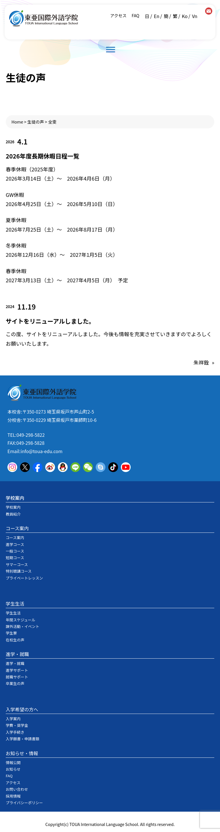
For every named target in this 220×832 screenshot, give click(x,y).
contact (208, 11)
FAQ (135, 15)
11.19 (26, 307)
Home (17, 122)
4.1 (22, 141)
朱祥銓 (201, 362)
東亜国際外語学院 (43, 18)
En (156, 16)
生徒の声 (35, 122)
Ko (185, 16)
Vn (194, 16)
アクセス (118, 15)
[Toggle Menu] (110, 49)
